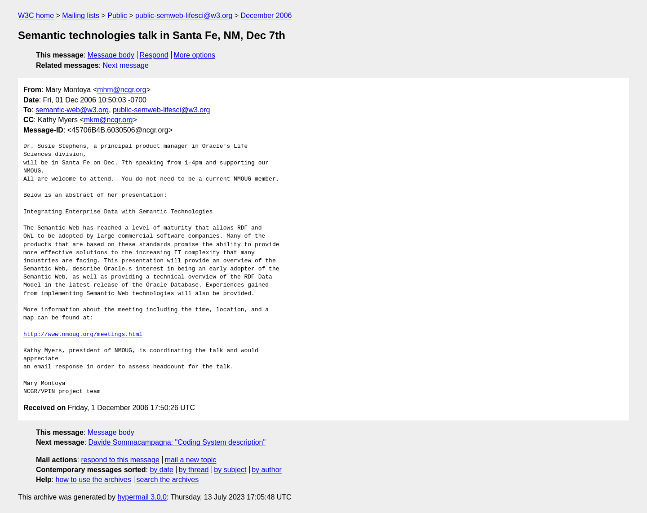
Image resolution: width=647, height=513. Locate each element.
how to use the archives (93, 479)
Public (117, 15)
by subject (230, 469)
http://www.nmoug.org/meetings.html (82, 335)
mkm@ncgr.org (108, 120)
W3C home (36, 15)
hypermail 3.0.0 (141, 497)
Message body (111, 55)
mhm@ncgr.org (121, 89)
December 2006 (266, 15)
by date (161, 469)
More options (195, 55)
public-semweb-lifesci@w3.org (183, 15)
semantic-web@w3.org (72, 110)
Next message (126, 65)
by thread (194, 469)
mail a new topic (191, 460)
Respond (154, 55)
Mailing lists (80, 15)
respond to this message (120, 460)
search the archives (168, 479)
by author (267, 469)
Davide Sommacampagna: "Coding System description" (177, 442)
